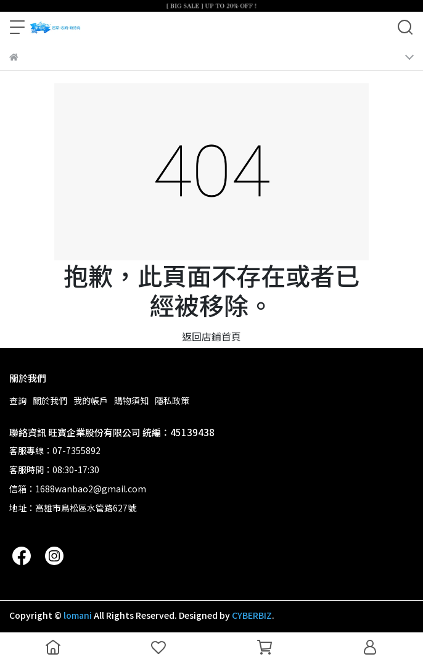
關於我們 (50, 400)
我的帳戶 (90, 400)
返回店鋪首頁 (211, 336)
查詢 (18, 400)
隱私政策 (172, 400)
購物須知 (131, 400)
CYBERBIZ (252, 615)
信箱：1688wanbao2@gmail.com (77, 488)
